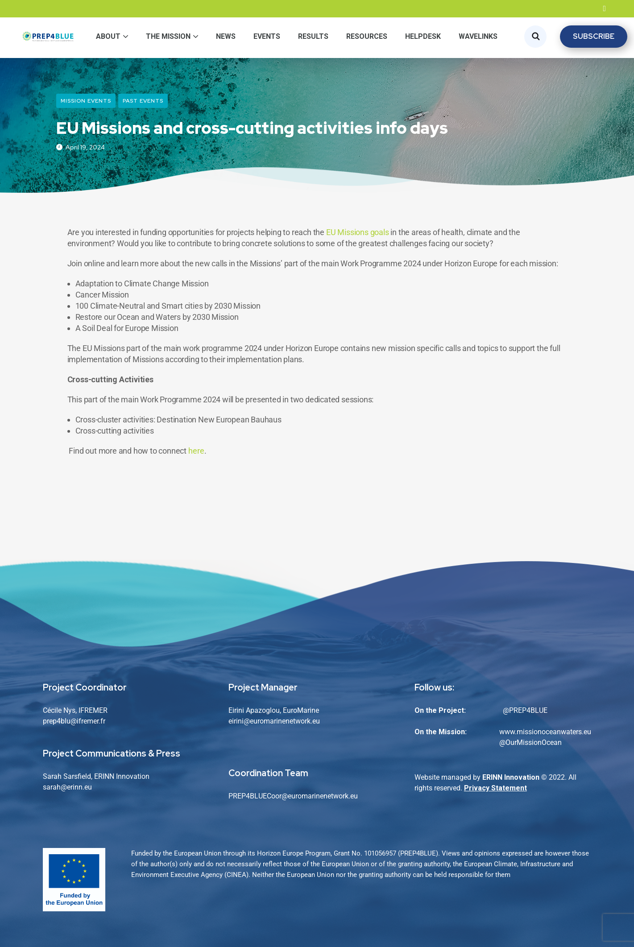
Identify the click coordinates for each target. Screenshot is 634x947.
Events (266, 36)
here (196, 450)
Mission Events (86, 100)
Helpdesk (423, 36)
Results (313, 36)
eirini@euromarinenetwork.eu (274, 721)
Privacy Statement (495, 788)
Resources (366, 36)
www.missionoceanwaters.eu (545, 732)
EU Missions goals (357, 232)
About (108, 36)
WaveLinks (478, 36)
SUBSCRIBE (593, 36)
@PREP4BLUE (525, 710)
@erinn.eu (76, 787)
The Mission (168, 36)
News (226, 36)
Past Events (143, 100)
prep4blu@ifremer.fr (74, 721)
